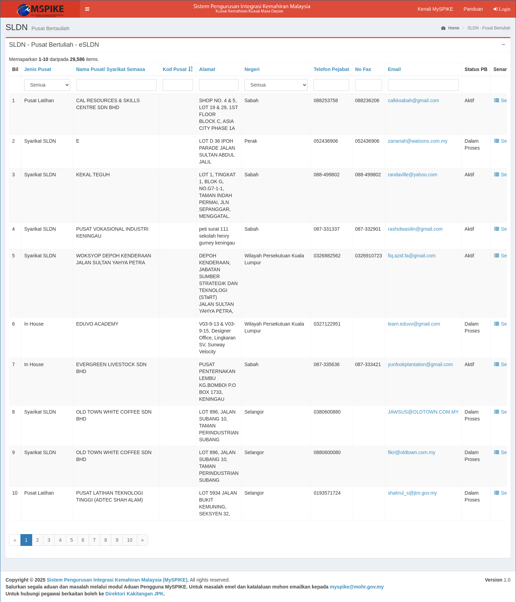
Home (450, 28)
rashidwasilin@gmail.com (415, 229)
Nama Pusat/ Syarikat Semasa (110, 69)
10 (130, 540)
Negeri (252, 69)
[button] (87, 9)
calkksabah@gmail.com (413, 100)
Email (394, 69)
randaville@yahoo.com (412, 174)
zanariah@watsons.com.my (417, 141)
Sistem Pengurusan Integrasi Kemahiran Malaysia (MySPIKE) (117, 580)
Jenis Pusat (37, 69)
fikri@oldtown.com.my (411, 452)
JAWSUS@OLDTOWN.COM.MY (423, 412)
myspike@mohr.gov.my (357, 587)
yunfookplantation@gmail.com (420, 364)
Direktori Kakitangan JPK (135, 593)
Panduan (473, 9)
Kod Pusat (175, 69)
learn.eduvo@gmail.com (414, 324)
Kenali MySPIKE (435, 9)
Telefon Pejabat (331, 69)
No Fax (363, 69)
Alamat (207, 69)
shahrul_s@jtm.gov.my (412, 493)
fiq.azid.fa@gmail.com (412, 255)
